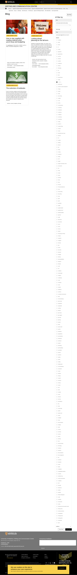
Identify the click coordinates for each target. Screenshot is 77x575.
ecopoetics (59, 154)
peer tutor (59, 317)
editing (59, 156)
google (59, 205)
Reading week (60, 364)
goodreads (59, 203)
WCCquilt (59, 485)
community (60, 107)
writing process (60, 515)
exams (59, 175)
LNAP (59, 266)
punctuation (60, 350)
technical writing (60, 443)
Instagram (59, 240)
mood (59, 280)
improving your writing (61, 233)
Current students (9, 65)
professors (59, 340)
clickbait (59, 98)
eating (59, 149)
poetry (59, 324)
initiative (59, 235)
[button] (62, 2)
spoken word (60, 413)
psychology (60, 345)
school (59, 394)
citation (59, 91)
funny (59, 196)
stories (59, 415)
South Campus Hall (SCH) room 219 (17, 546)
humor (59, 226)
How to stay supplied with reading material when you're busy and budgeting (15, 40)
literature (59, 263)
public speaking (60, 347)
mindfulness (60, 277)
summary (59, 431)
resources (59, 380)
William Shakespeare (61, 494)
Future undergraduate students (43, 66)
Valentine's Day (60, 476)
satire (59, 389)
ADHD (59, 42)
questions (59, 354)
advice (59, 44)
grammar (59, 214)
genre (59, 198)
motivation (59, 282)
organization (60, 305)
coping (59, 121)
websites (59, 492)
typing (59, 466)
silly (58, 403)
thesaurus (59, 450)
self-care (59, 399)
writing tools (60, 520)
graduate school (60, 210)
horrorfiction (60, 221)
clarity (59, 93)
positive (59, 329)
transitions (59, 459)
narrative (59, 287)
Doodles (59, 140)
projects (59, 343)
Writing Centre (60, 508)
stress (59, 420)
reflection (59, 373)
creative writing (60, 126)
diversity (59, 135)
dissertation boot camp (61, 133)
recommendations (61, 366)
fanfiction (59, 177)
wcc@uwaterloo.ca (4, 544)
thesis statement (60, 452)
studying (59, 424)
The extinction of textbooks (15, 88)
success (59, 429)
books (59, 72)
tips (58, 457)
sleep (59, 406)
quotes (59, 359)
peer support (60, 315)
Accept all (62, 568)
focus (59, 189)
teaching (59, 438)
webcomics (60, 487)
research (59, 378)
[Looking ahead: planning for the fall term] (41, 27)
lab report (59, 252)
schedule (59, 392)
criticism (59, 128)
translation (59, 462)
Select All (57, 37)
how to (59, 224)
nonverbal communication (62, 294)
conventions (60, 119)
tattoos (59, 436)
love (58, 268)
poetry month (60, 326)
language (59, 254)
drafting (59, 142)
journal (59, 247)
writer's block (60, 501)
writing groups (60, 513)
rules (59, 387)
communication (60, 105)
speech (59, 410)
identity (59, 231)
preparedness (60, 333)
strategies (59, 417)
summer (59, 434)
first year (59, 184)
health (59, 217)
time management (61, 455)
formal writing (60, 191)
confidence (59, 114)
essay (59, 170)
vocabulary (59, 480)
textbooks (59, 448)
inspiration (59, 238)
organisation (60, 303)
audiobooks (60, 63)
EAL (58, 147)
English (59, 161)
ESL (58, 168)
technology (59, 445)
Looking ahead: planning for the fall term (39, 39)
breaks (59, 79)
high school (60, 219)
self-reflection (60, 401)
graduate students (61, 212)
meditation (59, 270)
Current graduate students (11, 67)
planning (59, 319)
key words (59, 249)
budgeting (17, 62)
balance (59, 65)
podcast (59, 322)
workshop (59, 499)
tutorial (59, 464)
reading (59, 361)
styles (59, 427)
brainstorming (60, 77)
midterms (59, 275)
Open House (60, 301)
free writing (60, 193)
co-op (59, 100)
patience (59, 310)
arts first (59, 56)
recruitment (60, 368)
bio (58, 70)
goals (59, 200)
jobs (58, 245)
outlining (59, 308)
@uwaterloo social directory (50, 564)
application (59, 51)
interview (59, 242)
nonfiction (59, 291)
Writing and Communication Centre (63, 506)
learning (59, 256)
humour (59, 228)
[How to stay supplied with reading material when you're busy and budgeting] (16, 27)
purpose (59, 352)
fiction (24, 62)
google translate (60, 207)
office (59, 296)
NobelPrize (59, 289)
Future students (34, 66)
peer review (60, 312)
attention (59, 58)
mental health (60, 273)
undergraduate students (61, 471)
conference (60, 112)
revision (59, 385)
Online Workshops (61, 298)
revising (59, 382)
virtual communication (61, 478)
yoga (59, 522)
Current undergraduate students (18, 65)
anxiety (59, 49)
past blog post (10, 45)
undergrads (60, 469)
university (59, 473)
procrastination (60, 336)
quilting (59, 357)
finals (59, 182)
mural (59, 284)
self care (59, 396)
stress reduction (60, 422)
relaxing (59, 375)
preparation (60, 331)
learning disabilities (61, 259)
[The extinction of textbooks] (16, 78)
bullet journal (60, 84)
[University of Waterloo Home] (10, 2)
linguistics (59, 261)
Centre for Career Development (63, 86)
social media (60, 408)
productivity (60, 338)
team (59, 441)
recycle (59, 371)
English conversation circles (62, 163)
